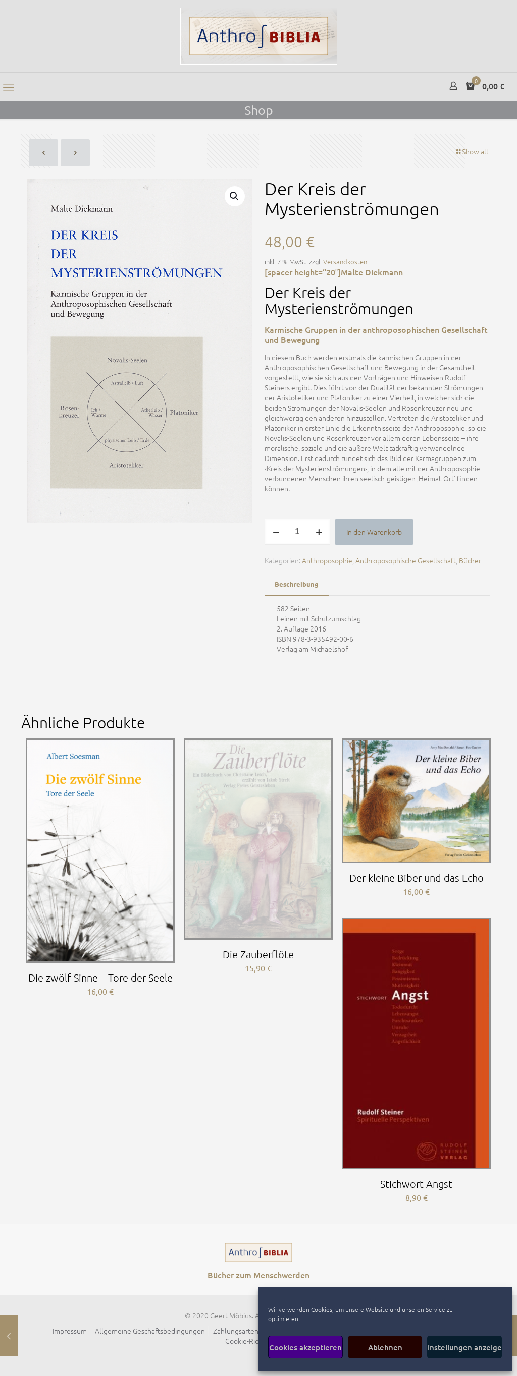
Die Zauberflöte (258, 954)
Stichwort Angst (416, 1184)
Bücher (470, 560)
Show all (471, 151)
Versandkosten (345, 261)
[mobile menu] (8, 86)
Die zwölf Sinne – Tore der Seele (100, 977)
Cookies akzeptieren (305, 1347)
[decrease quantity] (276, 531)
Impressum (70, 1331)
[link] (258, 1253)
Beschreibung (297, 584)
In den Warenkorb (374, 532)
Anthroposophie (327, 560)
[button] (235, 196)
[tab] (297, 584)
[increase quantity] (319, 531)
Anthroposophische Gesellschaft (405, 560)
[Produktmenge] (297, 532)
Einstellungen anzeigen (464, 1347)
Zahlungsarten (235, 1331)
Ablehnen (385, 1347)
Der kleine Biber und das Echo (416, 878)
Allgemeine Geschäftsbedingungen (150, 1331)
